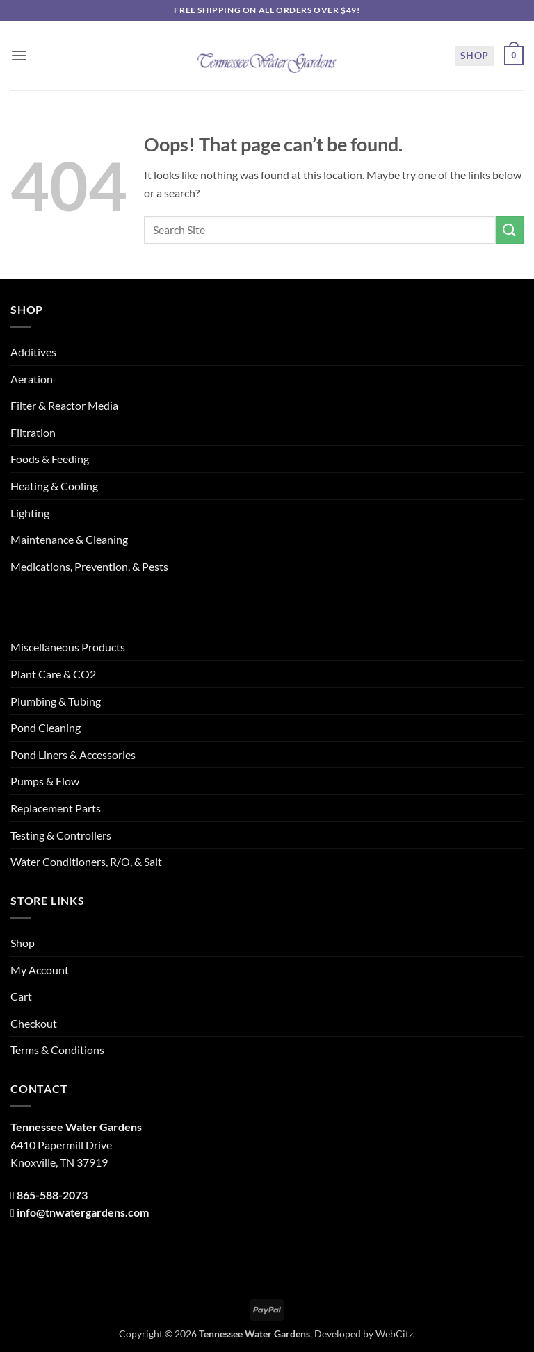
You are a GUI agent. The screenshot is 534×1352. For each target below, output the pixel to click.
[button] (18, 55)
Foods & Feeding (49, 458)
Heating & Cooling (54, 485)
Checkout (33, 1023)
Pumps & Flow (44, 780)
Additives (33, 351)
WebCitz (394, 1334)
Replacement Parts (55, 808)
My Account (39, 969)
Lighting (29, 512)
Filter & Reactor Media (64, 405)
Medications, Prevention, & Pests (89, 566)
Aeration (31, 378)
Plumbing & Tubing (55, 701)
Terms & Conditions (57, 1049)
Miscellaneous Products (67, 646)
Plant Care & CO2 (53, 674)
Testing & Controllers (60, 835)
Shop (474, 55)
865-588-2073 (52, 1194)
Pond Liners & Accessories (73, 754)
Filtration (33, 432)
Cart (21, 996)
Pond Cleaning (45, 727)
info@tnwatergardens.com (83, 1212)
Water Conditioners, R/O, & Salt (86, 861)
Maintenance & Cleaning (69, 539)
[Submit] (510, 229)
